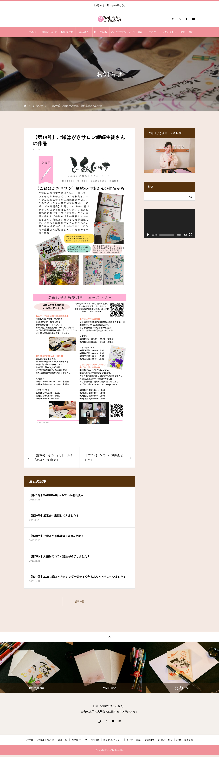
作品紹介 (84, 32)
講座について (49, 32)
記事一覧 (79, 602)
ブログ (152, 32)
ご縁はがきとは (45, 741)
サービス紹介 (101, 32)
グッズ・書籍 (135, 32)
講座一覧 (62, 741)
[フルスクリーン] (190, 235)
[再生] (148, 235)
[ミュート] (185, 235)
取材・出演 (186, 32)
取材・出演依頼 (184, 741)
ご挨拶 (32, 32)
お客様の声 (67, 32)
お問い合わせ (169, 32)
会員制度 (149, 741)
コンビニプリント (118, 34)
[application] (169, 223)
